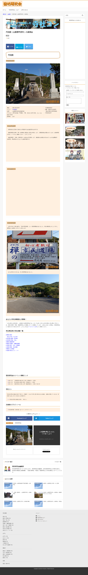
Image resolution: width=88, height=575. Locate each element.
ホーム (4, 9)
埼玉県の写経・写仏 (11, 340)
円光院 (14, 109)
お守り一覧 (5, 536)
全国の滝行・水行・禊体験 (13, 345)
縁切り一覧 (5, 557)
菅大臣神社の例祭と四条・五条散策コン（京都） (24, 382)
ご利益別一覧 (6, 543)
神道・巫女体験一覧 (7, 526)
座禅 (8, 38)
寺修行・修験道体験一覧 (8, 523)
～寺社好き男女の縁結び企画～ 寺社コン (18, 399)
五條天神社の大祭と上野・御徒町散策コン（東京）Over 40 (27, 383)
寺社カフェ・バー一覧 (7, 530)
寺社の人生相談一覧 (7, 528)
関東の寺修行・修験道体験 (13, 343)
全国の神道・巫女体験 (12, 347)
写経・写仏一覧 (6, 520)
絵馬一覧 (5, 539)
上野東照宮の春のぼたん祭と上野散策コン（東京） (25, 380)
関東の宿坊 (9, 334)
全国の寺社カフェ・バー (13, 350)
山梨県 (9, 14)
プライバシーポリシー (42, 521)
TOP (4, 14)
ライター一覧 (58, 461)
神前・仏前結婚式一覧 (7, 554)
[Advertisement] (33, 151)
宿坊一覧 (5, 516)
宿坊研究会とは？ (41, 517)
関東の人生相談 (10, 348)
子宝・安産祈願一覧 (7, 552)
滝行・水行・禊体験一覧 (8, 525)
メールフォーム (32, 326)
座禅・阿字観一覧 (6, 518)
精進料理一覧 (6, 521)
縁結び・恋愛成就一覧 (7, 550)
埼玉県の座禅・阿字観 (12, 338)
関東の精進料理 (10, 341)
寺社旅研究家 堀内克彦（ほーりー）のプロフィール (20, 409)
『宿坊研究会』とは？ (13, 9)
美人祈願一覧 (6, 555)
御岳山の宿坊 (9, 336)
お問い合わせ (24, 9)
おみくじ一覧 (6, 538)
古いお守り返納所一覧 (7, 544)
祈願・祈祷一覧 (6, 563)
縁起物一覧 (5, 541)
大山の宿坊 (15, 336)
